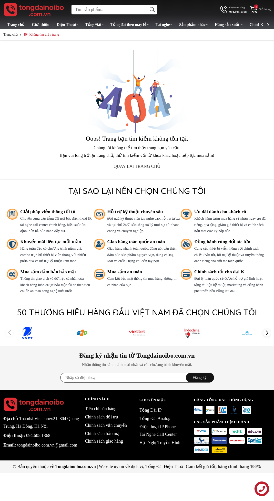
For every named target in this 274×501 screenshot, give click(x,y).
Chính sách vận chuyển (106, 425)
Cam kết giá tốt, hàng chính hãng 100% (223, 466)
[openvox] (246, 410)
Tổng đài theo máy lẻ (130, 24)
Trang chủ (15, 24)
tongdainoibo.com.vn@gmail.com (47, 445)
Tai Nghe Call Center (158, 434)
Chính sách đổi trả (101, 417)
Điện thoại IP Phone (158, 426)
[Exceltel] (198, 410)
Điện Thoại (68, 24)
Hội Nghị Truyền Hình (160, 442)
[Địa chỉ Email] (137, 378)
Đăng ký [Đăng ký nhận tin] (200, 377)
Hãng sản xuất (229, 24)
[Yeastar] (210, 410)
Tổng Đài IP (151, 410)
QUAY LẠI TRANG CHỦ (137, 166)
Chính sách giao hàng (104, 441)
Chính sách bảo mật (103, 433)
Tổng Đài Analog (155, 418)
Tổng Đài (95, 24)
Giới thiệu (40, 24)
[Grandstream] (234, 410)
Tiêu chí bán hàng (101, 408)
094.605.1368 (38, 435)
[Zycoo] (222, 410)
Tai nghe (164, 24)
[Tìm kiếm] (152, 9)
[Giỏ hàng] (260, 9)
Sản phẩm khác (194, 24)
